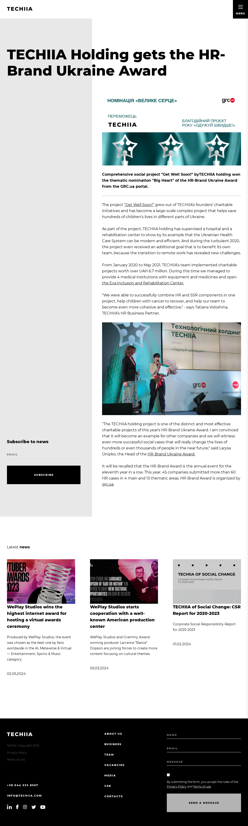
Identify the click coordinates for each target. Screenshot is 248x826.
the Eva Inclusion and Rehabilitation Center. (143, 283)
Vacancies (114, 765)
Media (110, 775)
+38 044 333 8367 (22, 785)
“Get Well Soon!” (139, 205)
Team (109, 754)
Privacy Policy (17, 752)
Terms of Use (16, 759)
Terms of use (202, 786)
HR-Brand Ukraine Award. (171, 454)
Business (113, 744)
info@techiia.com (24, 795)
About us (113, 733)
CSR (107, 786)
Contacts (113, 796)
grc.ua (107, 484)
